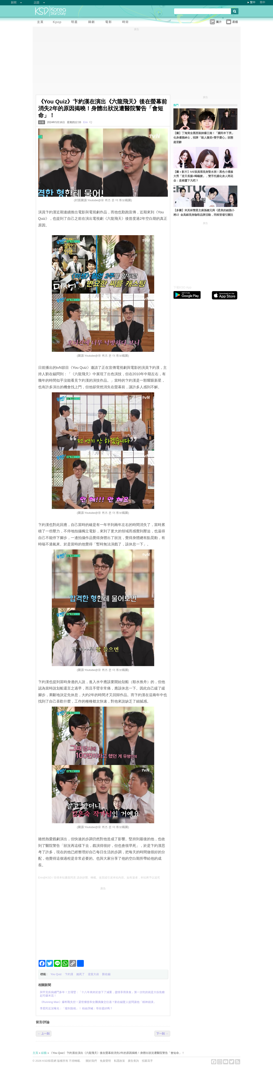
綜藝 (41, 122)
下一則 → (162, 1033)
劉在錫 (106, 974)
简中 (262, 2)
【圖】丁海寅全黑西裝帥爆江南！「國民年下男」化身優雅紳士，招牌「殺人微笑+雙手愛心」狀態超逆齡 (203, 137)
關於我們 (91, 1060)
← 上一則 (44, 1033)
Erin (85, 122)
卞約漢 (69, 974)
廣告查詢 (133, 1060)
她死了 (80, 974)
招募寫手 (147, 1060)
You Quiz (56, 974)
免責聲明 (105, 1060)
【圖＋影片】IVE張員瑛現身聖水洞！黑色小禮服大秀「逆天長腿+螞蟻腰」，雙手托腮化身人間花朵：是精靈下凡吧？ (203, 176)
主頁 (35, 1052)
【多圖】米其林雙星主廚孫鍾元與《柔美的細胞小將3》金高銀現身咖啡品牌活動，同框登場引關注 (203, 212)
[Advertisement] (103, 922)
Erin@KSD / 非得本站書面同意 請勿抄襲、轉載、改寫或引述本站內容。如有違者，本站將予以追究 (99, 877)
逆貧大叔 (93, 974)
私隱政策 (119, 1060)
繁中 (253, 2)
